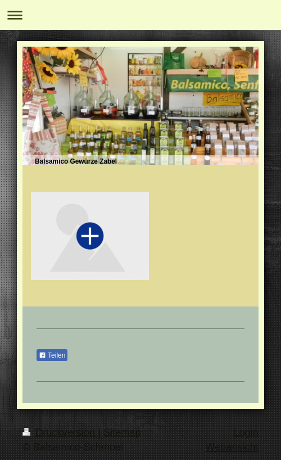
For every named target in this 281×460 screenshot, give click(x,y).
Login (246, 432)
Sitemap (122, 432)
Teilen (52, 355)
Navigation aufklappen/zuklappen (140, 15)
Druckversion (60, 432)
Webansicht (232, 447)
